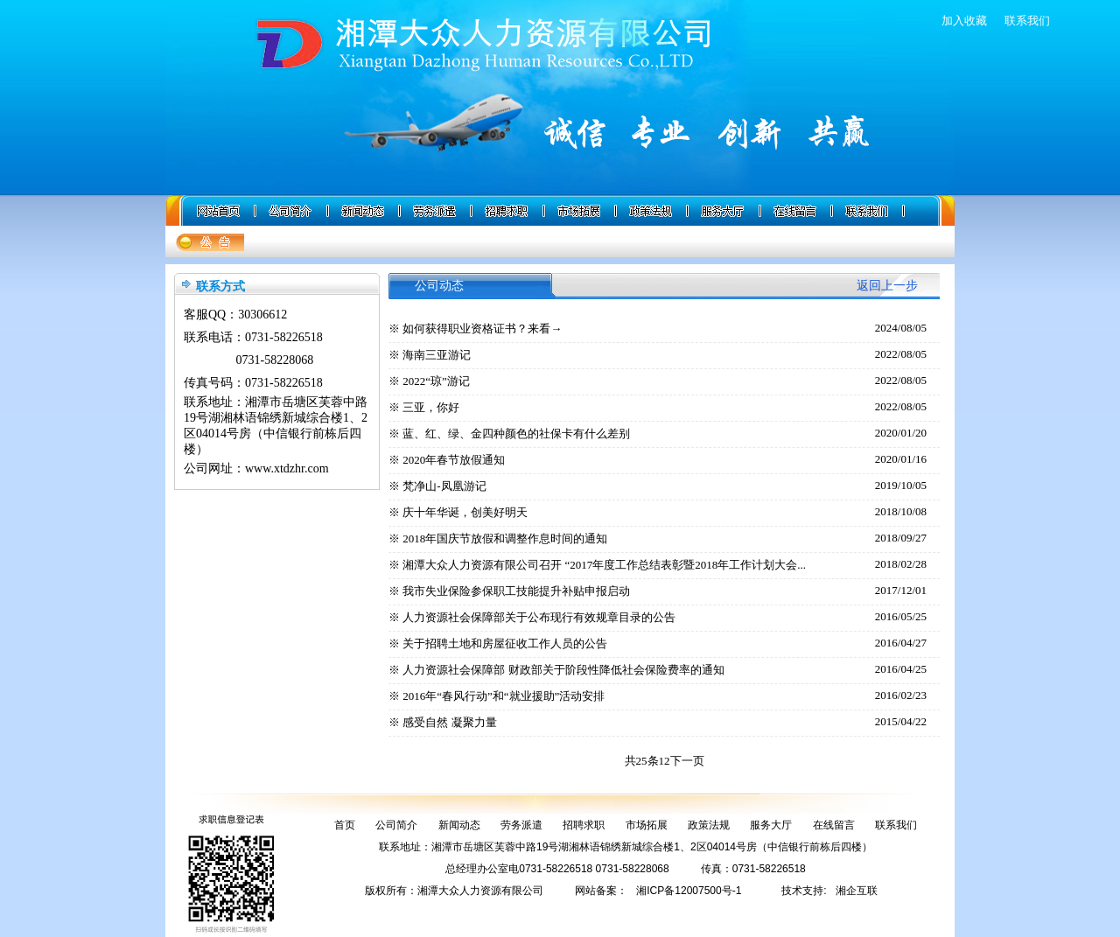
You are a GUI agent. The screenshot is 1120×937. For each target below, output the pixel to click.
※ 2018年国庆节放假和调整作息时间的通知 (497, 538)
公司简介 (396, 825)
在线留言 (834, 825)
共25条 (642, 760)
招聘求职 (584, 825)
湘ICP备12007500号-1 (688, 891)
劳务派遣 (521, 825)
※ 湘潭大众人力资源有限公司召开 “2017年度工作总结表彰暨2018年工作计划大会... (597, 564)
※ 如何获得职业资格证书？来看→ (475, 328)
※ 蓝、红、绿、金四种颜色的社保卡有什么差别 (509, 433)
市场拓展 (647, 825)
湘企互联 (857, 891)
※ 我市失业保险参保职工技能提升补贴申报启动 (509, 591)
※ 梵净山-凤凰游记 (437, 486)
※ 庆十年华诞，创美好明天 (458, 512)
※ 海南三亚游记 (429, 354)
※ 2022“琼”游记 (429, 381)
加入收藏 (964, 20)
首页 (344, 825)
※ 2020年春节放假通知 (446, 459)
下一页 (687, 760)
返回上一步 (887, 285)
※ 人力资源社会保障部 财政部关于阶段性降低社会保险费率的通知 (556, 669)
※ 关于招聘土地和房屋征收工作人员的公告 (497, 643)
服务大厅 (771, 825)
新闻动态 (459, 825)
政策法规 (709, 825)
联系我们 (1027, 20)
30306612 (262, 314)
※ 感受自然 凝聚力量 (442, 722)
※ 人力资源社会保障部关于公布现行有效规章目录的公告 (532, 617)
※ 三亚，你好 (423, 407)
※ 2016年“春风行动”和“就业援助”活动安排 (496, 696)
